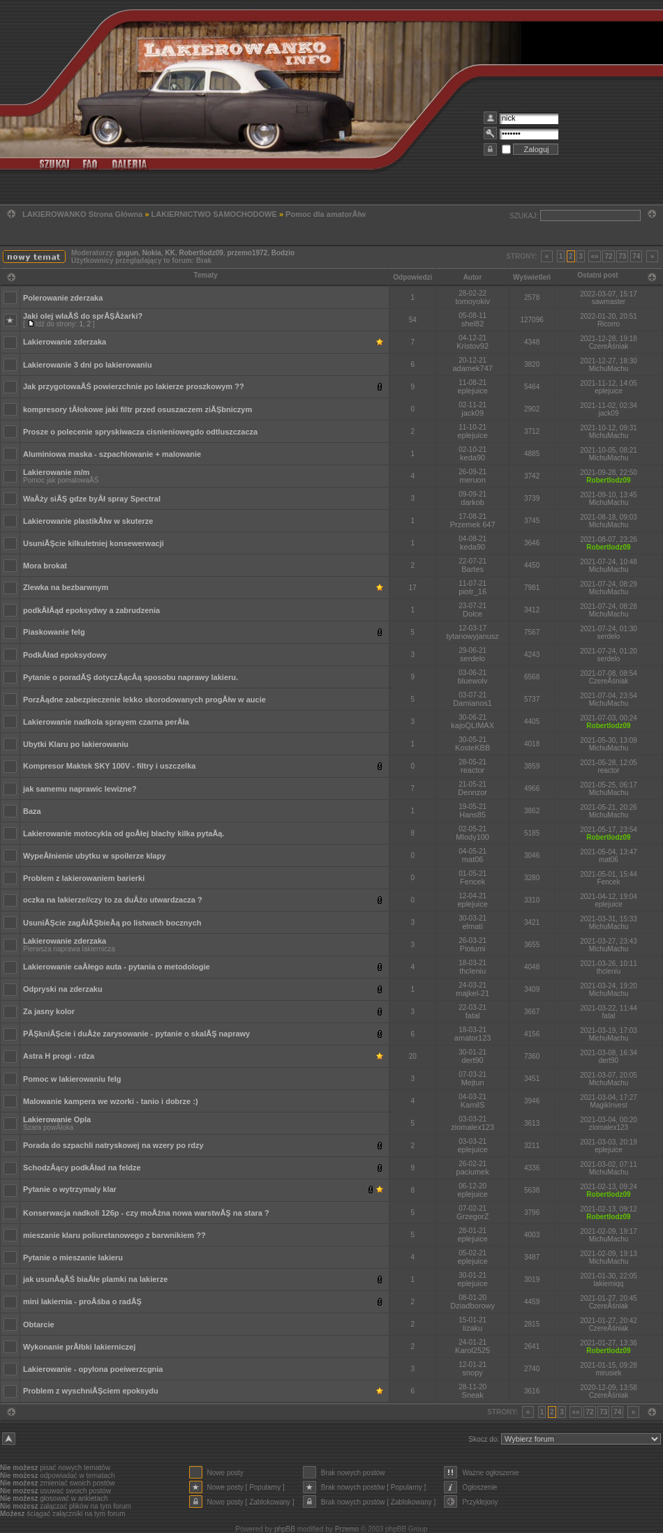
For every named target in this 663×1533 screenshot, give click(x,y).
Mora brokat (45, 565)
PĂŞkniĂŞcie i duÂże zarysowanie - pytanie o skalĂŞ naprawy (136, 1033)
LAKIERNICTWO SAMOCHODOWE (214, 214)
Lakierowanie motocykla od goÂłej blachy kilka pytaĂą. (124, 833)
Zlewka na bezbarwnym (65, 587)
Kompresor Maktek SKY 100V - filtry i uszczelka (109, 766)
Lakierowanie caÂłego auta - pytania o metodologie (116, 966)
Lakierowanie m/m (56, 472)
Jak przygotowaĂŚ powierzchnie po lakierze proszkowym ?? (133, 386)
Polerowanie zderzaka (63, 298)
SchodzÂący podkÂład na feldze (82, 1167)
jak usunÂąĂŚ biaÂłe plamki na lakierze (95, 1279)
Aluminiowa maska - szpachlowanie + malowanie (112, 454)
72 (608, 256)
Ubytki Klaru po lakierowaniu (75, 744)
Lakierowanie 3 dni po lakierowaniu (87, 365)
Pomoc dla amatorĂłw (325, 214)
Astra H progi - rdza (58, 1056)
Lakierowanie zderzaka (64, 342)
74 (636, 256)
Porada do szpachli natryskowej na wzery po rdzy (113, 1145)
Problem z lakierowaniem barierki (83, 878)
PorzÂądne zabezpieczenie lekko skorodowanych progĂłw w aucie (144, 699)
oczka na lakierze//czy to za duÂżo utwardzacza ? (112, 900)
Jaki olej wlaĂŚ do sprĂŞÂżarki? (82, 316)
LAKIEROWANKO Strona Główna (82, 214)
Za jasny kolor (49, 1011)
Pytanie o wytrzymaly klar (70, 1189)
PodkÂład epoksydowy (65, 655)
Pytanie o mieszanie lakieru (73, 1257)
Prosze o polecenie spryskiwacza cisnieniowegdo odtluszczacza (140, 432)
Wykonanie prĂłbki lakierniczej (79, 1347)
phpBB (284, 1529)
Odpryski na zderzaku (63, 989)
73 (622, 256)
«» (594, 256)
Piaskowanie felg (54, 632)
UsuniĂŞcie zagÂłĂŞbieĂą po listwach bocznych (112, 923)
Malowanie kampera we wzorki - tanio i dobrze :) (110, 1101)
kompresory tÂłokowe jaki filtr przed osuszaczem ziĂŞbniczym (137, 409)
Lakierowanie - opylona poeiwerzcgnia (93, 1369)
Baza (32, 811)
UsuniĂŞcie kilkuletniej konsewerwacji (93, 543)
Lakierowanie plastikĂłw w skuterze (88, 521)
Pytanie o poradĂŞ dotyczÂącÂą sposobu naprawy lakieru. (130, 677)
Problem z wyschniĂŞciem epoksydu (90, 1391)
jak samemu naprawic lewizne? (80, 789)
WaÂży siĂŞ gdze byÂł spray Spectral (92, 498)
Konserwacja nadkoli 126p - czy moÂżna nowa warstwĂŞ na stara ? (146, 1213)
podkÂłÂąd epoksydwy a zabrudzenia (91, 610)
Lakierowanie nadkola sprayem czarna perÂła (106, 722)
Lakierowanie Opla (57, 1119)
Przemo (347, 1529)
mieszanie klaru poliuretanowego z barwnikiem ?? (114, 1235)
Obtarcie (38, 1324)
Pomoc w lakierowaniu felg (72, 1079)
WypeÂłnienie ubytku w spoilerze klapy (94, 856)
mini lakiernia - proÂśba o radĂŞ (82, 1301)
